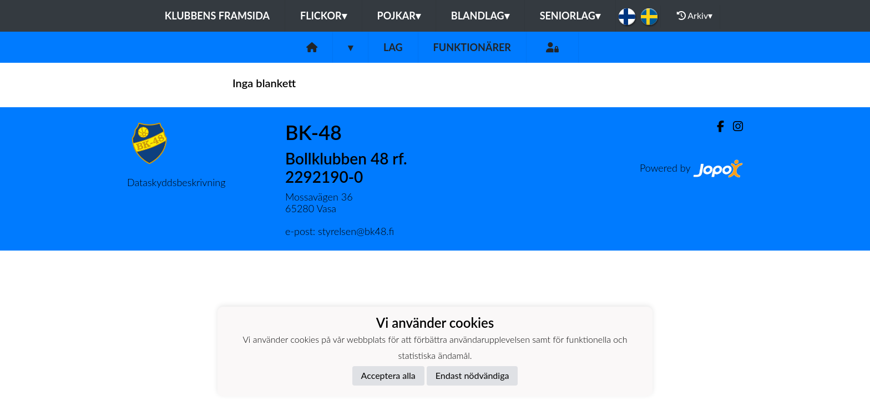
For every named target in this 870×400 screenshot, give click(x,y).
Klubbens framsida (217, 15)
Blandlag (480, 15)
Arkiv (694, 15)
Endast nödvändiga (472, 375)
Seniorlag (570, 15)
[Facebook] (716, 126)
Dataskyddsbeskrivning (176, 182)
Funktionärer (472, 47)
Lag (393, 47)
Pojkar (399, 15)
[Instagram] (733, 126)
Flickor (323, 15)
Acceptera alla (388, 375)
